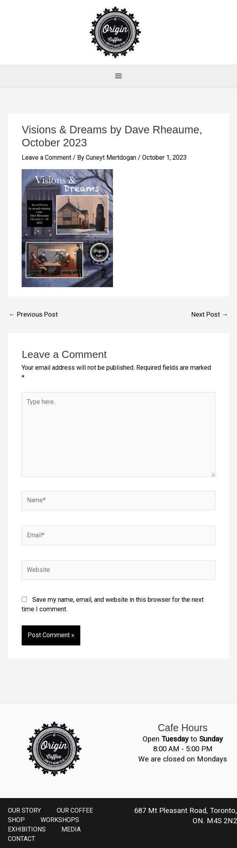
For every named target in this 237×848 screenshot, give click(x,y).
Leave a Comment (47, 145)
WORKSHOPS (61, 811)
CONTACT (22, 831)
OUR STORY (24, 802)
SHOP (16, 811)
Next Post (210, 302)
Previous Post (32, 302)
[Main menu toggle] (119, 64)
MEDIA (73, 821)
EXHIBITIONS (27, 821)
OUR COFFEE (75, 802)
